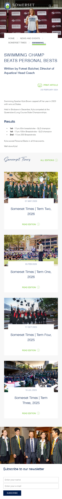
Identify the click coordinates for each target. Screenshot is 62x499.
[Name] (31, 480)
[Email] (31, 486)
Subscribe (12, 493)
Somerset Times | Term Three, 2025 (31, 400)
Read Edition (29, 287)
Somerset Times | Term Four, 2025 (31, 337)
